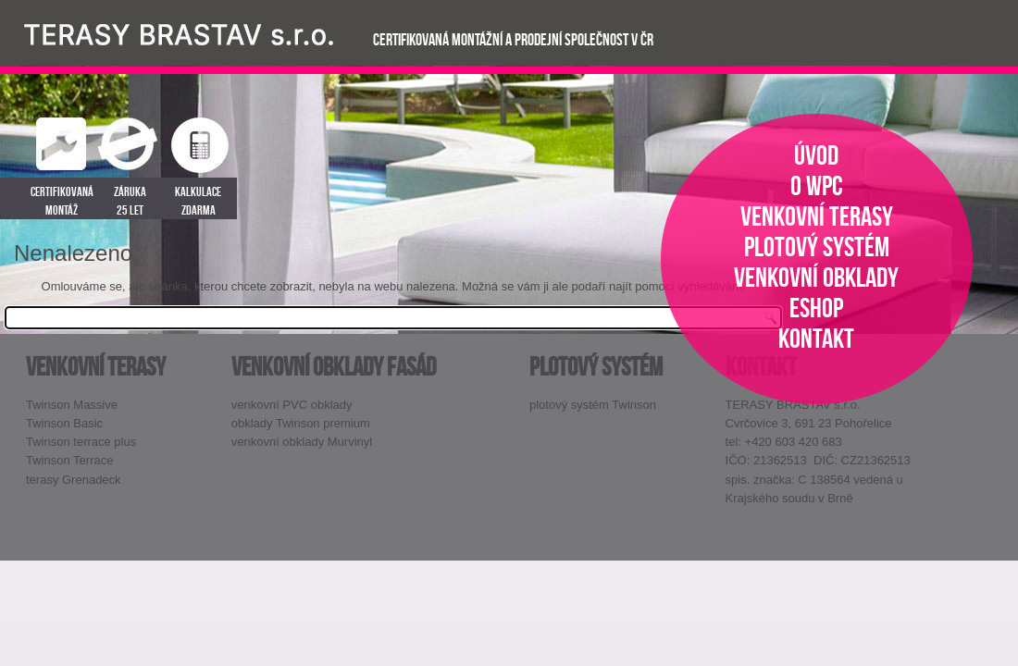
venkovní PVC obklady (292, 405)
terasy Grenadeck (73, 480)
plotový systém (816, 246)
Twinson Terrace (69, 460)
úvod (816, 155)
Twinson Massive (72, 405)
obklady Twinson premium (300, 423)
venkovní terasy (816, 216)
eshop (816, 307)
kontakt (816, 338)
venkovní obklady (816, 277)
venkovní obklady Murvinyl (301, 442)
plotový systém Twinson (592, 405)
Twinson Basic (64, 423)
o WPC (816, 185)
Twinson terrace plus (81, 442)
